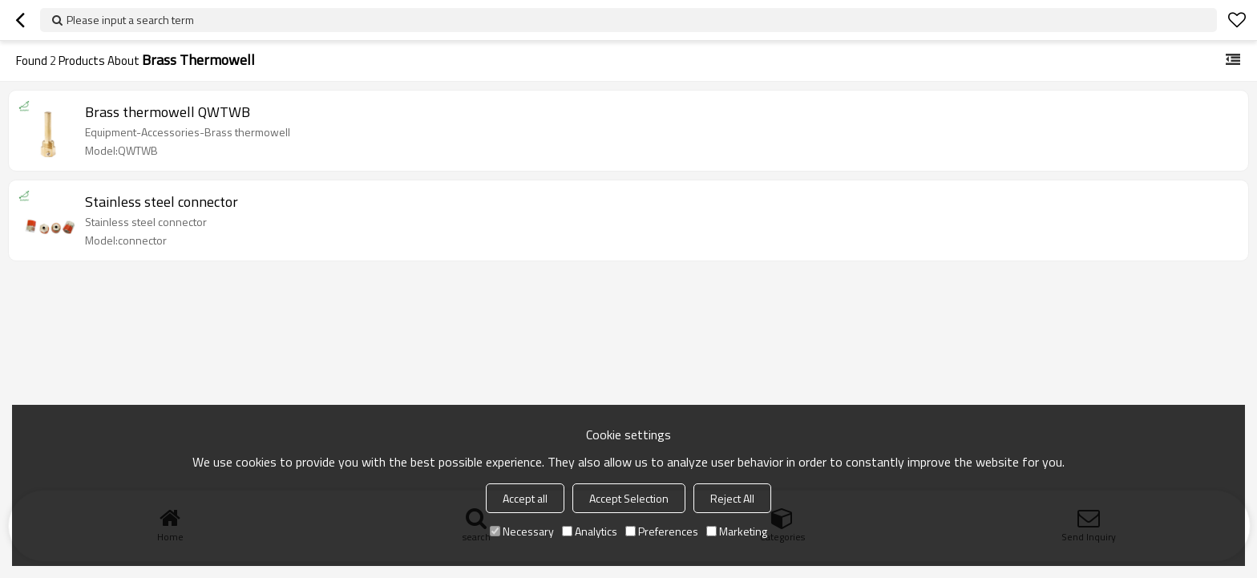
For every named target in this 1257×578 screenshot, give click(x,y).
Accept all (525, 498)
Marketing (736, 531)
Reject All (732, 498)
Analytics (589, 531)
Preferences (661, 531)
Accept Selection (629, 498)
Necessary (522, 531)
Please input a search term (130, 19)
